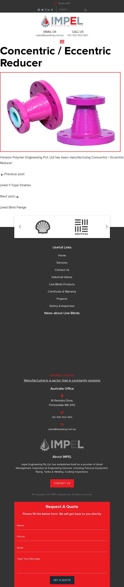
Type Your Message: (62, 564)
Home (62, 255)
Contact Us (62, 269)
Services (62, 262)
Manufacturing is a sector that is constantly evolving (62, 380)
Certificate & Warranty (62, 291)
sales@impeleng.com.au (50, 35)
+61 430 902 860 (77, 35)
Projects (62, 298)
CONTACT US (62, 483)
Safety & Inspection (62, 306)
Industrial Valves (62, 277)
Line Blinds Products (62, 284)
